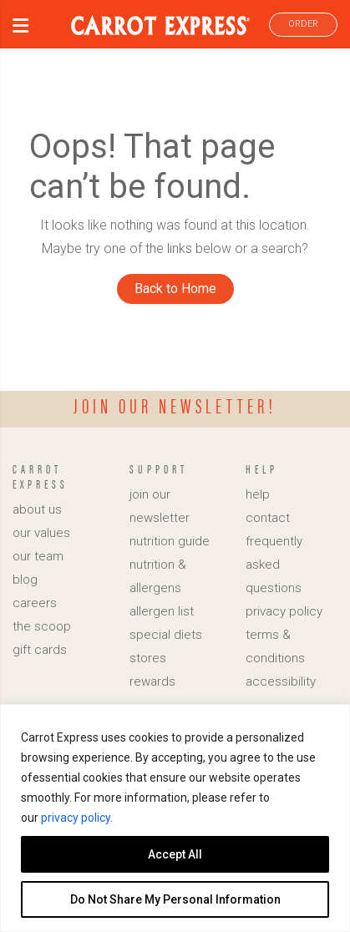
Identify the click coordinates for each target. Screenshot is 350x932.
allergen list (161, 611)
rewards (152, 681)
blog (25, 579)
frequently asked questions (274, 564)
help (258, 494)
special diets (165, 634)
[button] (20, 28)
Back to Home (175, 288)
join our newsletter (159, 506)
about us (37, 509)
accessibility (281, 681)
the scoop (42, 626)
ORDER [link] (303, 23)
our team (38, 556)
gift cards (40, 649)
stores (147, 658)
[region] (175, 818)
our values (41, 532)
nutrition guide (169, 541)
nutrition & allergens (157, 576)
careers (35, 602)
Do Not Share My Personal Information (175, 899)
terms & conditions (275, 646)
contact (268, 517)
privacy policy (284, 611)
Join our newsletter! (175, 405)
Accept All (175, 854)
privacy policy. (77, 817)
